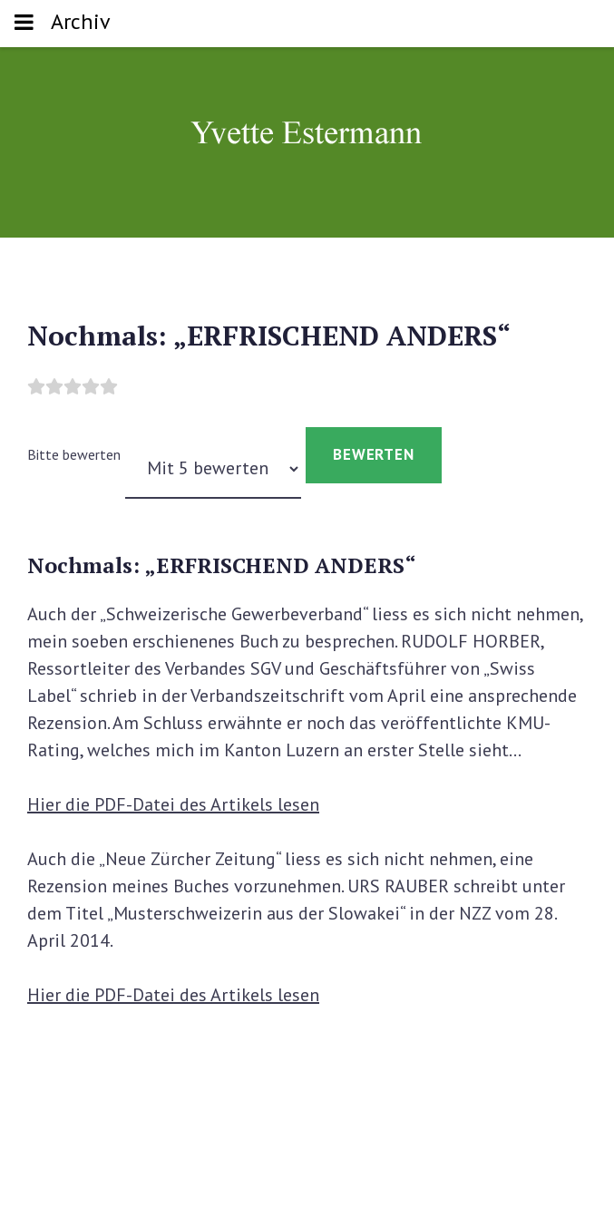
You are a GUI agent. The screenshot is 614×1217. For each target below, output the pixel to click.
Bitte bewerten (74, 454)
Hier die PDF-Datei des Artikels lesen (173, 804)
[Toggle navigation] (24, 23)
